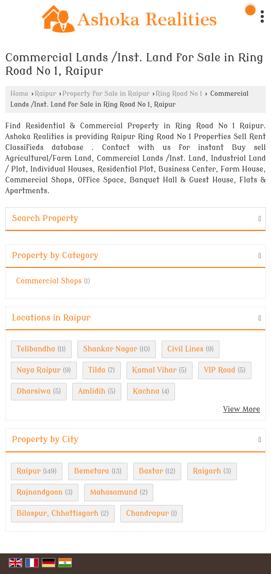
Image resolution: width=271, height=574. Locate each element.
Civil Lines (185, 349)
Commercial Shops (49, 281)
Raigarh (207, 471)
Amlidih (91, 391)
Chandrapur (147, 513)
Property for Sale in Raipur (106, 93)
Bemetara (91, 471)
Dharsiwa (34, 391)
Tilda (97, 370)
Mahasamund (113, 492)
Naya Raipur (38, 370)
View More (241, 409)
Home (19, 93)
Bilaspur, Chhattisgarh (58, 513)
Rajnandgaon (39, 492)
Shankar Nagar (110, 349)
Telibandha (36, 349)
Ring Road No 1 (178, 93)
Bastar (151, 471)
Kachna (146, 391)
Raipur (45, 93)
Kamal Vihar (154, 370)
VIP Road (219, 370)
